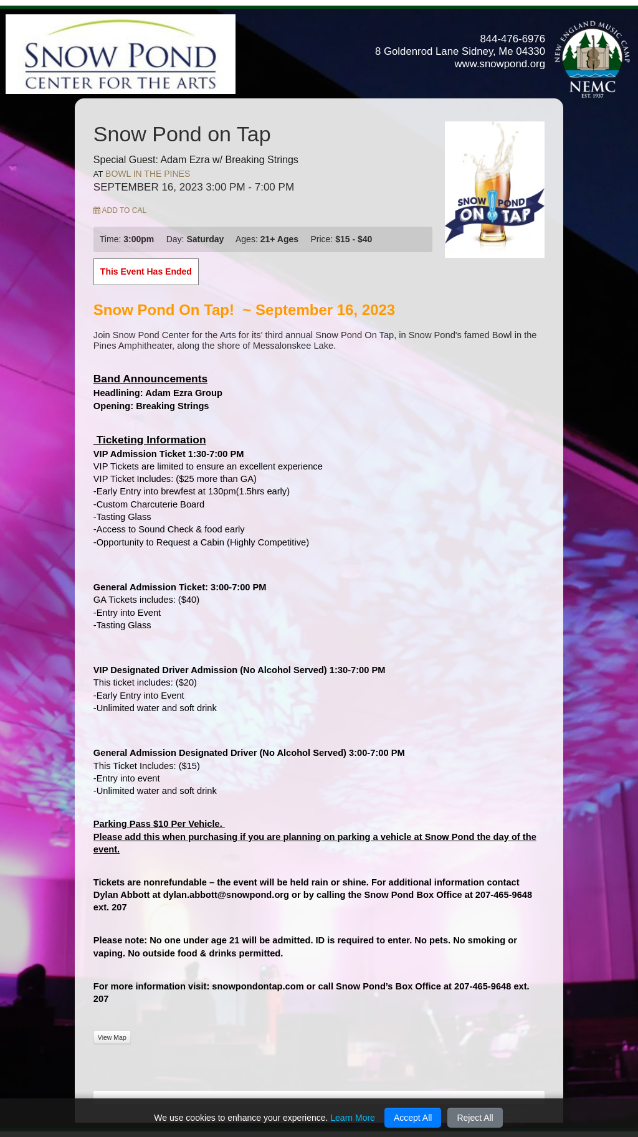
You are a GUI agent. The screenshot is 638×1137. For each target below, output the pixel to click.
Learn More (352, 1118)
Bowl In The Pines (147, 174)
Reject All (475, 1118)
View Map (112, 1037)
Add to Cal (119, 210)
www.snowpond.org (499, 64)
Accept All (413, 1118)
